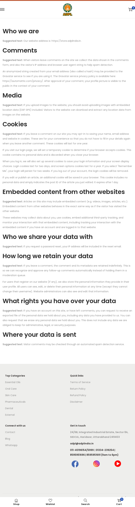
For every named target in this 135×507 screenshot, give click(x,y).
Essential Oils (12, 382)
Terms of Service (80, 382)
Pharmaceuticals (15, 402)
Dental (9, 408)
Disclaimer (76, 402)
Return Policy (77, 388)
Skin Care (10, 395)
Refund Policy (78, 395)
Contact (10, 432)
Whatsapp (11, 445)
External (10, 415)
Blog (7, 438)
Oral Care (11, 388)
